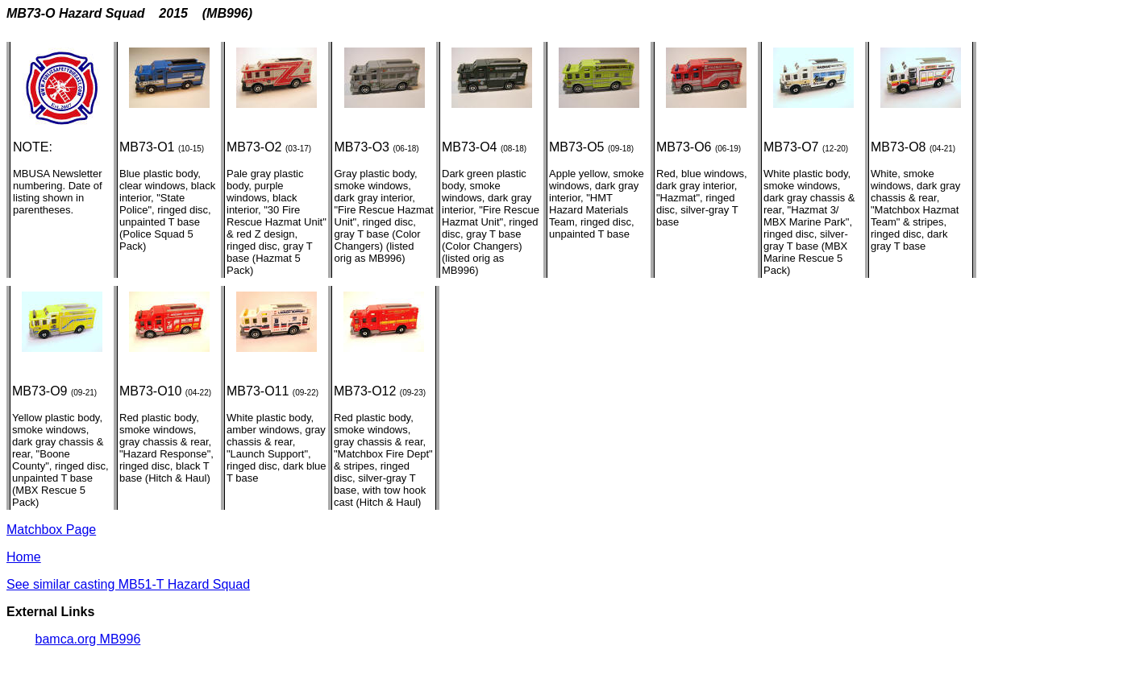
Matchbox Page (51, 529)
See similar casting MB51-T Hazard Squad (128, 584)
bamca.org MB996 (88, 639)
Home (23, 557)
